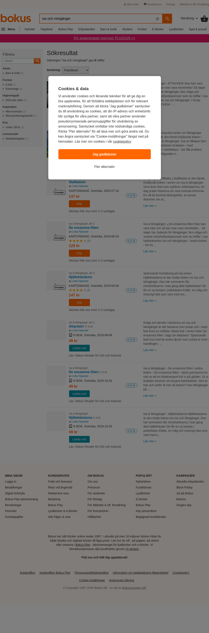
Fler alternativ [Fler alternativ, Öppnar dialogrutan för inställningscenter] (104, 166)
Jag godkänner (105, 154)
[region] (104, 127)
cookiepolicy (122, 141)
